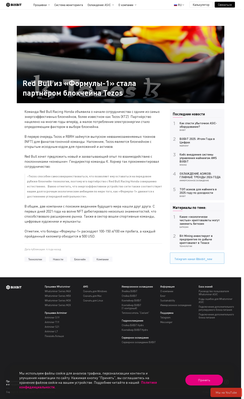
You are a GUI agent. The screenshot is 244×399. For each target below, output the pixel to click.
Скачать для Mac (92, 295)
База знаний (206, 286)
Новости (58, 259)
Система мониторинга (68, 5)
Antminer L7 (51, 331)
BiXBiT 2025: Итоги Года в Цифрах (197, 140)
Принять (204, 380)
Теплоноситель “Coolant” (135, 312)
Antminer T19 (52, 322)
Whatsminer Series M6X (58, 291)
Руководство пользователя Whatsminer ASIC (214, 293)
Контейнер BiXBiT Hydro (135, 329)
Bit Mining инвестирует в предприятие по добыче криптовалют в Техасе (196, 239)
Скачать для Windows (95, 291)
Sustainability (167, 300)
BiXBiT (183, 130)
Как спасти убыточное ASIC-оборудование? (198, 124)
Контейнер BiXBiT (131, 300)
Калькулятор (201, 4)
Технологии (35, 259)
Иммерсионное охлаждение (194, 180)
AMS (85, 286)
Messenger (166, 322)
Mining (183, 165)
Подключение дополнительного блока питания (216, 316)
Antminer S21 (52, 326)
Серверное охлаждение (135, 337)
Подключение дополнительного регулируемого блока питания (216, 308)
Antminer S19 (52, 317)
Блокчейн (80, 259)
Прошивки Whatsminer (57, 286)
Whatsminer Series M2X (58, 305)
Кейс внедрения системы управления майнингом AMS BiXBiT (198, 158)
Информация (167, 286)
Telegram (165, 317)
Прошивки (40, 5)
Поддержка (167, 312)
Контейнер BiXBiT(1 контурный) (131, 307)
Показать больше (54, 336)
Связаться (225, 4)
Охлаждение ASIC (99, 5)
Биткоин (184, 227)
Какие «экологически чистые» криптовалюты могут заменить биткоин (200, 220)
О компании (125, 5)
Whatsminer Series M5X (58, 295)
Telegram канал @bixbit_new (192, 258)
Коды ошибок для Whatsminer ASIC (215, 300)
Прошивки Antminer (56, 312)
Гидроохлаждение (132, 320)
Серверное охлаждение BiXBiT (139, 342)
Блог (162, 295)
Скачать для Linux (93, 300)
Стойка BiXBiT (129, 295)
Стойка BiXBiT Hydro (133, 325)
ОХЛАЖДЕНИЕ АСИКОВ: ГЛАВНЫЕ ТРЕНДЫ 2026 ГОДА (200, 175)
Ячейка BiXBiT (129, 291)
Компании (102, 259)
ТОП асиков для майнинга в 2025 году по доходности (198, 190)
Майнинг (184, 146)
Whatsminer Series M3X (58, 300)
